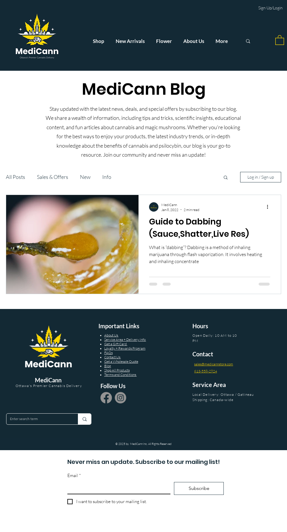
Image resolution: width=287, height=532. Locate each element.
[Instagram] (120, 397)
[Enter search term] (38, 419)
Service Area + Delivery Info (125, 339)
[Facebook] (106, 397)
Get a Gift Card (115, 344)
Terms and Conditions (120, 374)
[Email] (117, 488)
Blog (107, 366)
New (85, 177)
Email (74, 475)
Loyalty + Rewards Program (125, 348)
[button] (279, 39)
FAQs (108, 352)
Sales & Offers (52, 177)
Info (106, 177)
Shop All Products (117, 370)
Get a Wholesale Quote (121, 361)
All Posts (15, 177)
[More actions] (269, 206)
